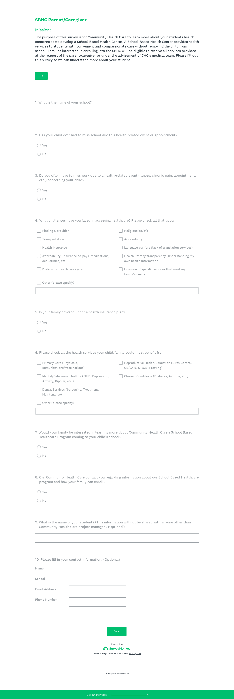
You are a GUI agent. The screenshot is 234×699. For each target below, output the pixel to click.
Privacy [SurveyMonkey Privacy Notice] (109, 673)
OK (41, 76)
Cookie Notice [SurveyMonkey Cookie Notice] (122, 673)
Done (117, 631)
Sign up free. (135, 653)
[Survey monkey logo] (117, 648)
